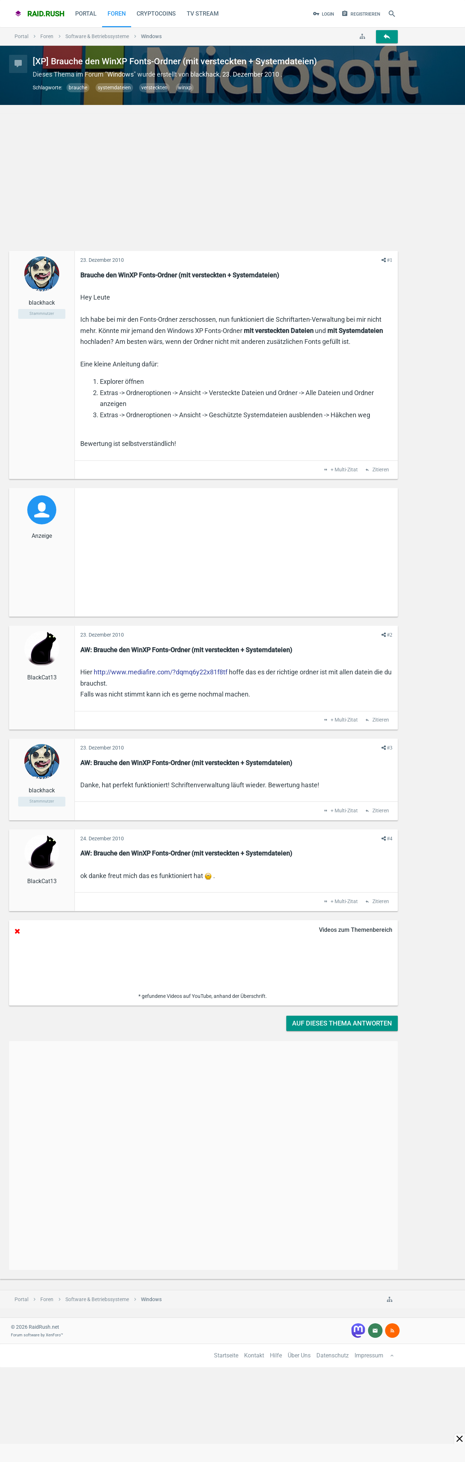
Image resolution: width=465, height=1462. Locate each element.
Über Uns (299, 1355)
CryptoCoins (156, 13)
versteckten (154, 87)
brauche (78, 87)
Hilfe (276, 1355)
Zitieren (380, 469)
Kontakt (254, 1355)
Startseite (226, 1355)
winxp (184, 87)
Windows (120, 74)
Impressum (369, 1355)
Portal (86, 13)
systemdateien (114, 87)
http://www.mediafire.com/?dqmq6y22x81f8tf (160, 672)
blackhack (204, 74)
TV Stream (203, 13)
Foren (117, 13)
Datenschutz (332, 1355)
